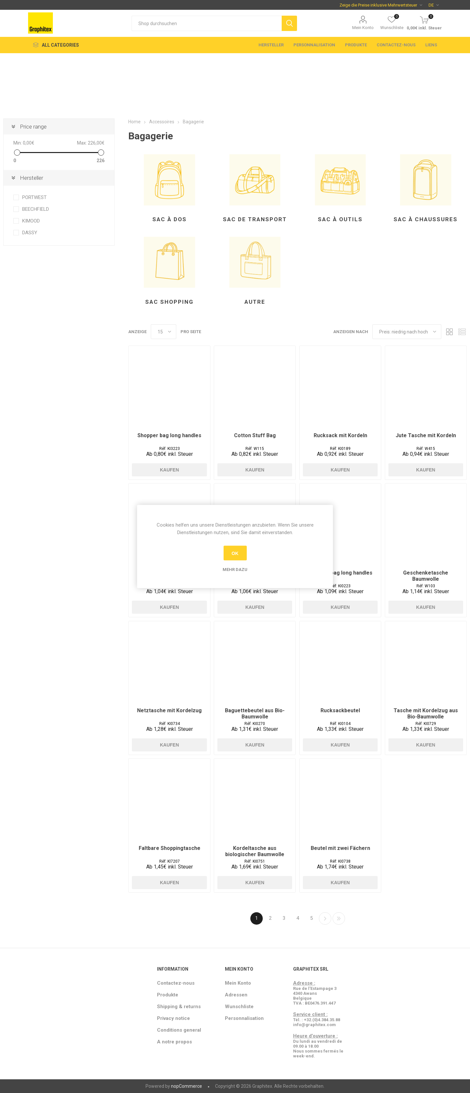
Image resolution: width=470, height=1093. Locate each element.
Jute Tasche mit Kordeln (426, 435)
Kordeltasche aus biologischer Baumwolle (254, 851)
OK (235, 553)
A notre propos (174, 1042)
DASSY (29, 233)
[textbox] (207, 23)
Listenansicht (462, 331)
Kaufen (169, 469)
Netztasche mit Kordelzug (169, 710)
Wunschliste (239, 1006)
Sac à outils (340, 219)
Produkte (356, 44)
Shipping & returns (179, 1006)
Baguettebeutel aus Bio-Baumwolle (255, 713)
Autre (254, 302)
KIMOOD (31, 221)
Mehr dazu (235, 569)
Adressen (236, 995)
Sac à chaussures (426, 219)
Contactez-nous (396, 44)
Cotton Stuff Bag (255, 435)
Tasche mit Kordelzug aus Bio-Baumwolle (426, 713)
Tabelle (449, 331)
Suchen (289, 23)
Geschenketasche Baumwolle (425, 576)
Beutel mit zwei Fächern (340, 848)
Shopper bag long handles (169, 435)
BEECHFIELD (35, 209)
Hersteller (271, 44)
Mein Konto (363, 27)
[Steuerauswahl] (380, 5)
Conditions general (179, 1030)
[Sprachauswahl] (434, 5)
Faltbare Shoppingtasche (169, 848)
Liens (431, 44)
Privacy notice (173, 1018)
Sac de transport (255, 219)
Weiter (325, 918)
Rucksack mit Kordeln (340, 435)
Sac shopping (169, 302)
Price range (33, 126)
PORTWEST (34, 197)
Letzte (339, 918)
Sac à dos (169, 219)
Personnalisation (314, 44)
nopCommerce (186, 1086)
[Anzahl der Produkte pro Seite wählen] (163, 331)
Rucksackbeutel (340, 710)
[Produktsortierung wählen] (406, 331)
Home (134, 121)
